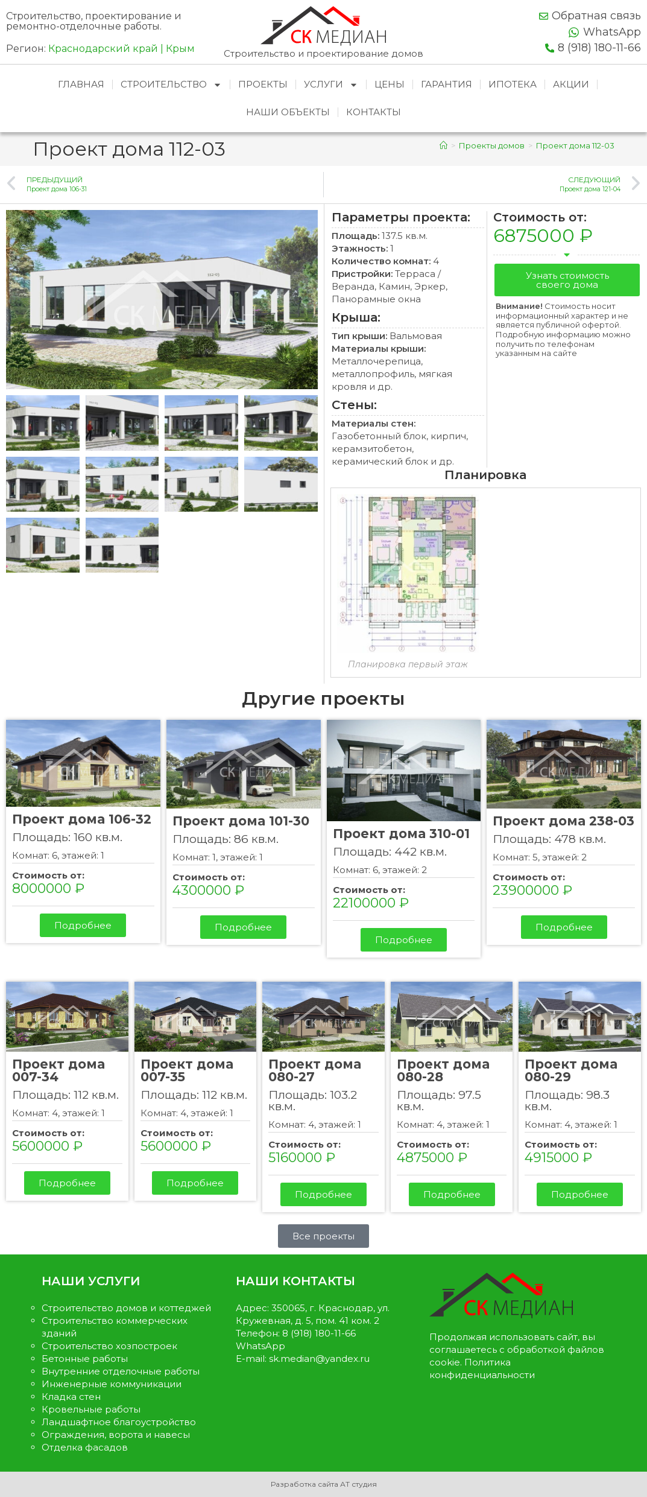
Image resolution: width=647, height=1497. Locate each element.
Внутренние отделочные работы (121, 1371)
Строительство (171, 84)
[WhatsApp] (573, 32)
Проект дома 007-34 (58, 1070)
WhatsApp (612, 32)
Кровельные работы (91, 1409)
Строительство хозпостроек (109, 1346)
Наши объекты (288, 112)
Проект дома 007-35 (186, 1070)
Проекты (263, 84)
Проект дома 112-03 (575, 145)
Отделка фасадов (85, 1447)
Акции (571, 84)
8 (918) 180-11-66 (599, 47)
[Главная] (443, 145)
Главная (81, 84)
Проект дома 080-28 (443, 1070)
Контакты (373, 112)
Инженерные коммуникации (111, 1384)
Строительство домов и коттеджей (126, 1308)
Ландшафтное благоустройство (119, 1422)
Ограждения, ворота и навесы (116, 1434)
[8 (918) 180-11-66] (549, 47)
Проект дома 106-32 (81, 819)
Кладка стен (71, 1396)
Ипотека (512, 84)
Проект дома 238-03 (563, 820)
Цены (389, 84)
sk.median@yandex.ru (319, 1358)
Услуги (331, 84)
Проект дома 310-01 (401, 833)
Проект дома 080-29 (571, 1070)
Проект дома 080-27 (314, 1070)
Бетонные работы (85, 1358)
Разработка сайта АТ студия (324, 1484)
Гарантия (446, 84)
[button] (567, 280)
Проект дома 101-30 (240, 820)
